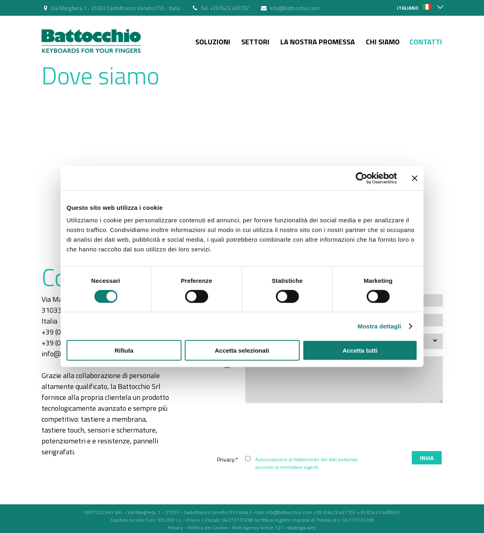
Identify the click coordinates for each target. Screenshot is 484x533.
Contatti (425, 41)
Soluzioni (212, 41)
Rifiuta (124, 350)
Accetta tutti (360, 350)
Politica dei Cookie (207, 527)
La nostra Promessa (317, 41)
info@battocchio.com (294, 8)
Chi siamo (383, 41)
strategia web (302, 527)
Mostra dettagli (379, 325)
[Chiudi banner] (414, 178)
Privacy (175, 527)
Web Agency (245, 527)
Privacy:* (227, 459)
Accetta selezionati (242, 350)
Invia (427, 458)
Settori (255, 41)
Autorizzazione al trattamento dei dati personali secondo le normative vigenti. (306, 463)
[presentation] (381, 428)
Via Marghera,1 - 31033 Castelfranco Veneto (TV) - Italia (115, 8)
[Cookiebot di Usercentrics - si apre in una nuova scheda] (361, 178)
